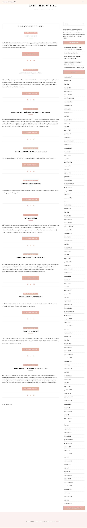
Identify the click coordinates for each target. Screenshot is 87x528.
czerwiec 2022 (68, 240)
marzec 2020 (67, 336)
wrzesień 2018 (68, 400)
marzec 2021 (67, 294)
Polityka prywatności (9, 2)
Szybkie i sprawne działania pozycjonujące (31, 151)
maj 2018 (66, 415)
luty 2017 (66, 468)
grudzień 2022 (68, 219)
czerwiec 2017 (68, 454)
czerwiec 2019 (68, 368)
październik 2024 (69, 141)
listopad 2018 (67, 393)
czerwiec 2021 (68, 283)
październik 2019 (68, 354)
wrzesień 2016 (68, 486)
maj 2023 (66, 201)
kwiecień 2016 (68, 503)
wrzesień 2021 (68, 272)
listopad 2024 (68, 137)
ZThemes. (58, 521)
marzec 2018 (67, 422)
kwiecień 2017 (68, 461)
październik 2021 (68, 269)
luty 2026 (66, 84)
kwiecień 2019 (68, 375)
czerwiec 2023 (68, 198)
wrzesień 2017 (68, 443)
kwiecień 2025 (68, 119)
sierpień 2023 (68, 191)
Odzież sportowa (31, 36)
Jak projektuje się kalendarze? (30, 73)
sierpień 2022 (68, 233)
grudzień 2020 (68, 304)
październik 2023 (69, 183)
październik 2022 (69, 226)
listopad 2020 (68, 308)
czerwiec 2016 (68, 496)
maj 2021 (66, 287)
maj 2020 (66, 329)
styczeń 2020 (68, 343)
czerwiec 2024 (68, 155)
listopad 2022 (68, 223)
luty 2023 (66, 212)
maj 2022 (66, 244)
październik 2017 (68, 439)
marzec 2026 (67, 80)
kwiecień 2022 (68, 247)
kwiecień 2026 (68, 77)
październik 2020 (69, 311)
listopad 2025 (68, 95)
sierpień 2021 (67, 276)
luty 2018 (66, 425)
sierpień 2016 (68, 489)
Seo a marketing (31, 218)
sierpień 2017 (67, 447)
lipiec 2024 (67, 151)
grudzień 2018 (68, 390)
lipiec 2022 (67, 237)
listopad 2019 (67, 351)
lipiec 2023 (67, 194)
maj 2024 (66, 159)
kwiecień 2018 (68, 418)
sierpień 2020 (68, 319)
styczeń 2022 (67, 258)
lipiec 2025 (67, 109)
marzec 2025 (67, 123)
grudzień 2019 (68, 347)
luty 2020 (66, 340)
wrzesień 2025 (68, 102)
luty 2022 (66, 255)
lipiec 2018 (67, 407)
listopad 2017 (67, 436)
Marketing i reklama (30, 69)
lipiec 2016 (67, 493)
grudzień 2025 (68, 91)
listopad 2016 (67, 479)
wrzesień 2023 (68, 187)
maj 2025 (66, 116)
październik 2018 (68, 397)
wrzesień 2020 (68, 315)
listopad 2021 (67, 265)
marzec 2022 (67, 251)
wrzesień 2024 (68, 144)
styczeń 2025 (67, 130)
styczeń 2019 (67, 386)
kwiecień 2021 (68, 290)
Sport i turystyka (30, 32)
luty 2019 (66, 383)
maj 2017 (66, 457)
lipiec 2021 (67, 279)
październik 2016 (68, 482)
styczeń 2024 (67, 173)
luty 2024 (66, 169)
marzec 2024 (67, 166)
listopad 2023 (68, 180)
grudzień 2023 (68, 176)
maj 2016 (66, 500)
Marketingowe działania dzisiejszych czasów (31, 368)
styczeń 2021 (67, 301)
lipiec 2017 (67, 450)
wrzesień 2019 (68, 358)
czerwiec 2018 (68, 411)
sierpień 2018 (67, 404)
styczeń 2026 (67, 87)
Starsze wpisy (7, 404)
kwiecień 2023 (68, 205)
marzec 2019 (67, 379)
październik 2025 (69, 98)
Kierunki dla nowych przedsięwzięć (74, 67)
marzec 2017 (67, 464)
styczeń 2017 (67, 471)
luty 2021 (66, 297)
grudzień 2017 (68, 432)
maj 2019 (66, 372)
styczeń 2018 (67, 429)
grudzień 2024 (68, 134)
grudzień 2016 (68, 475)
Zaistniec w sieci (43, 5)
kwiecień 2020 (68, 333)
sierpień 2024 (68, 148)
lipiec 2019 (67, 365)
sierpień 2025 (68, 105)
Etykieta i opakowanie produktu (30, 297)
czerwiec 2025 (68, 112)
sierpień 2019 (68, 361)
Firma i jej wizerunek (31, 331)
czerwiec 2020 (68, 326)
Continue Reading (31, 54)
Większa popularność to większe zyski (31, 257)
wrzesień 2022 (68, 230)
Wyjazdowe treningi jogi (71, 53)
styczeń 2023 (67, 215)
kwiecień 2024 (68, 162)
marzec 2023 (67, 208)
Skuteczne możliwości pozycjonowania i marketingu (30, 112)
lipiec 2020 (67, 322)
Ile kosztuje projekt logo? (31, 184)
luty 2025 (66, 127)
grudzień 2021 (68, 262)
